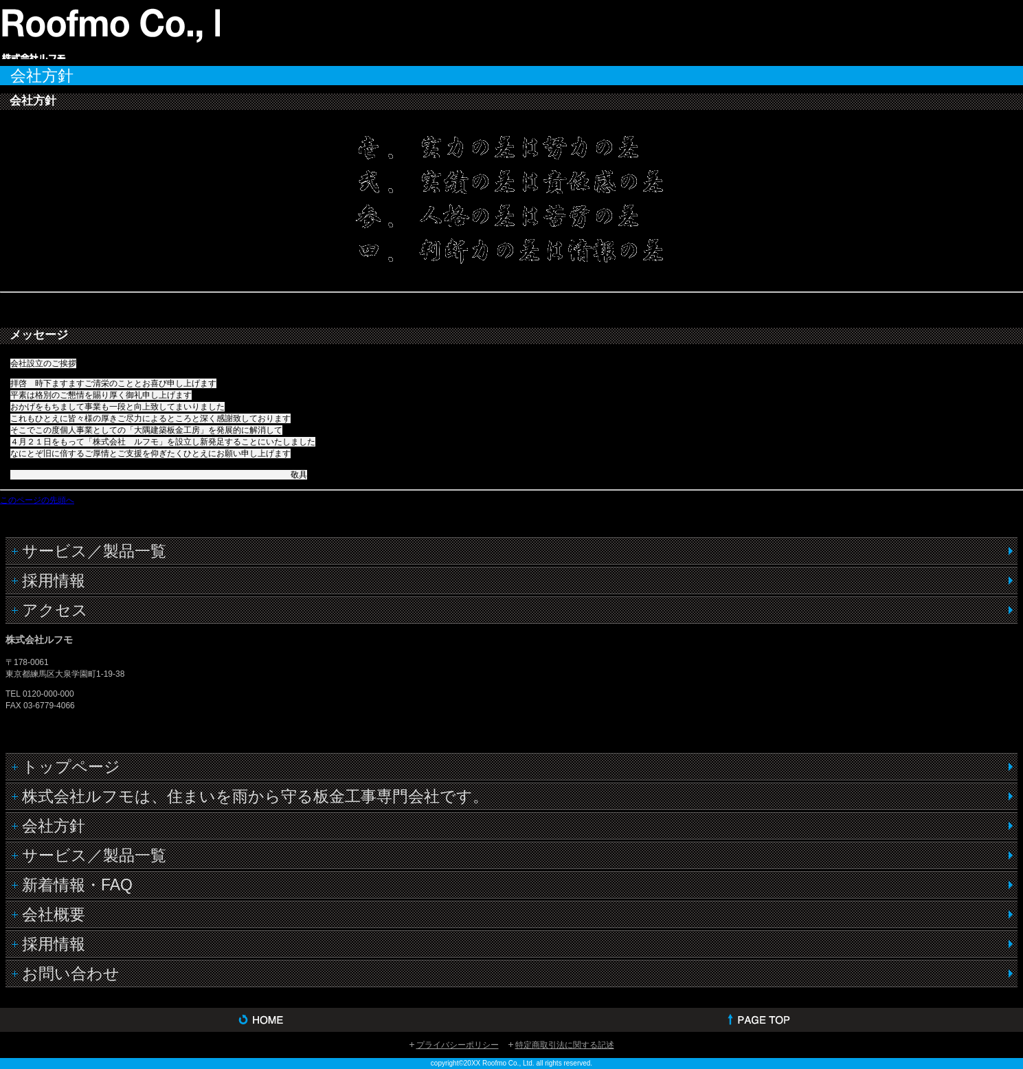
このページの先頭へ (37, 500)
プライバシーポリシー (457, 1045)
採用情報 (53, 580)
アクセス (55, 610)
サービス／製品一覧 (94, 551)
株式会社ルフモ (110, 31)
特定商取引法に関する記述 (564, 1045)
